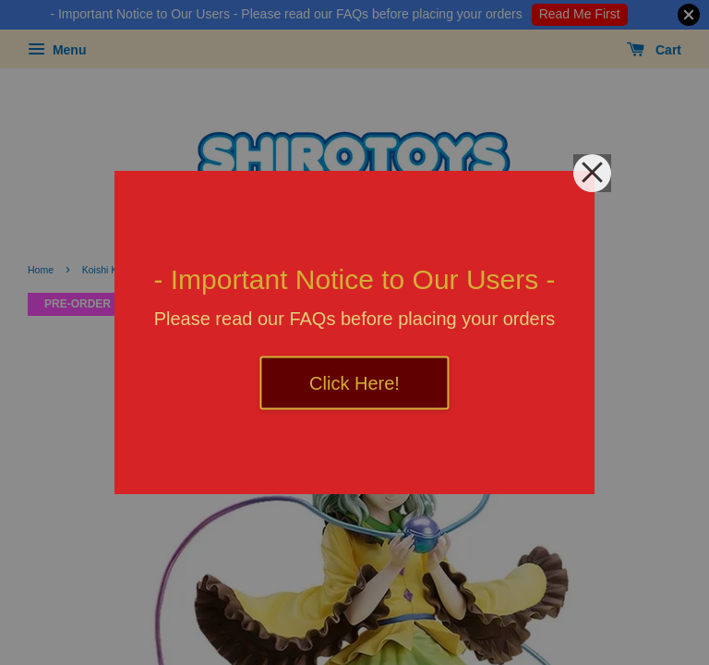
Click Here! (354, 383)
